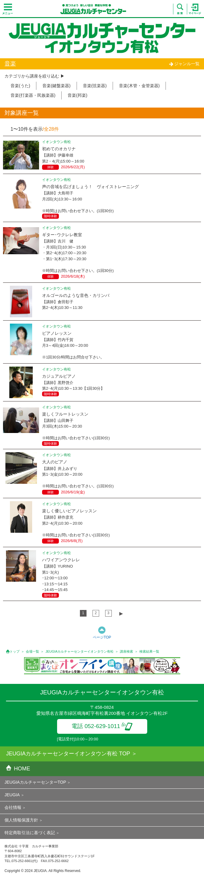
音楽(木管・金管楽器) (139, 85)
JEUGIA (12, 794)
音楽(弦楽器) (95, 85)
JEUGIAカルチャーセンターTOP (35, 782)
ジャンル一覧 (184, 63)
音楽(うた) (20, 85)
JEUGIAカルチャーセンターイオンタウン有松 (80, 651)
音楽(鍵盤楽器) (56, 85)
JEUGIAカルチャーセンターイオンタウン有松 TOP (68, 754)
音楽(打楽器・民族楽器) (33, 95)
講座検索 (126, 651)
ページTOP (102, 637)
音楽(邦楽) (77, 95)
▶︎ (121, 613)
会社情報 (13, 807)
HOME (18, 769)
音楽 (10, 63)
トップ (15, 651)
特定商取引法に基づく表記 (30, 832)
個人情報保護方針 (21, 820)
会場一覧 (32, 651)
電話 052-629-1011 (102, 726)
